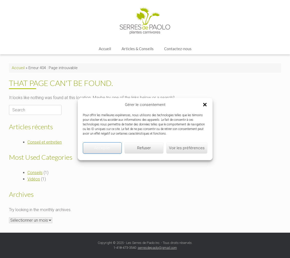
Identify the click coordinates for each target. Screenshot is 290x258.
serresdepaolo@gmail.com (157, 248)
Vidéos (33, 179)
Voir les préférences (187, 148)
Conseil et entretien (44, 142)
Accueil (105, 48)
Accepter (102, 148)
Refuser (144, 148)
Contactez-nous (178, 48)
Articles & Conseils (138, 48)
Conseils (35, 172)
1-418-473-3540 (124, 248)
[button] (204, 104)
